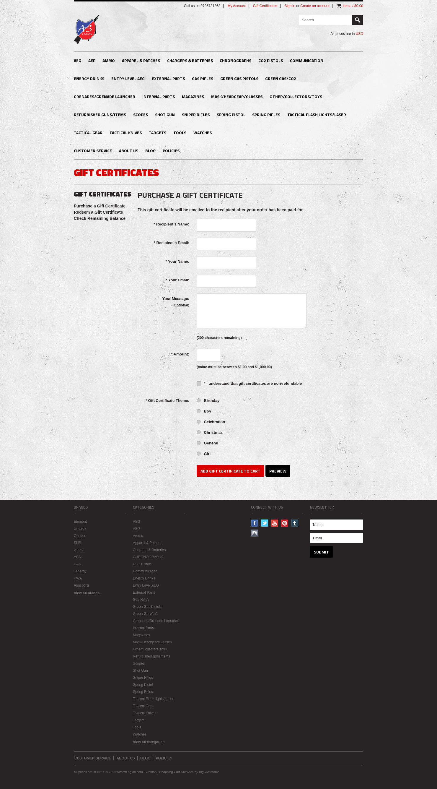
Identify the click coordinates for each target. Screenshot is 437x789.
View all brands (87, 593)
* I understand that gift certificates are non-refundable (249, 383)
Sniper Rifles (196, 114)
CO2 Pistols (270, 60)
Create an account (314, 6)
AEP (91, 60)
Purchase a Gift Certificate (99, 206)
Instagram (254, 533)
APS (77, 557)
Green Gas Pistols (239, 78)
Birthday (208, 401)
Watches (202, 132)
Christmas (210, 433)
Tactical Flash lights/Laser (316, 114)
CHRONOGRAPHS (235, 60)
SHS (77, 543)
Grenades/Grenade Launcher (104, 96)
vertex (79, 550)
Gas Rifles (202, 78)
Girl (204, 454)
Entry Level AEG (128, 78)
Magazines (193, 96)
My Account (236, 6)
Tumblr (295, 523)
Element (80, 521)
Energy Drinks (89, 78)
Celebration (211, 422)
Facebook (254, 523)
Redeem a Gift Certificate (98, 212)
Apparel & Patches (141, 60)
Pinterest (284, 523)
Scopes (140, 114)
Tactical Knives (126, 132)
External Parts (168, 78)
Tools (179, 132)
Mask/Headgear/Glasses (236, 96)
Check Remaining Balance (99, 218)
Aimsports (81, 585)
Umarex (80, 529)
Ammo (108, 60)
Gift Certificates (265, 6)
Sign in (289, 6)
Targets (157, 132)
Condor (79, 536)
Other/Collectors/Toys (296, 96)
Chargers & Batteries (190, 60)
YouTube (274, 523)
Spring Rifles (266, 114)
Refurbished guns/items (100, 114)
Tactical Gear (88, 132)
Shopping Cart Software (176, 772)
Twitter (264, 523)
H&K (77, 564)
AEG (77, 60)
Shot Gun (165, 114)
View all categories (148, 742)
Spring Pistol (231, 114)
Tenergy (80, 571)
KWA (78, 578)
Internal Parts (158, 96)
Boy (204, 411)
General (207, 443)
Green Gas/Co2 (280, 78)
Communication (306, 60)
